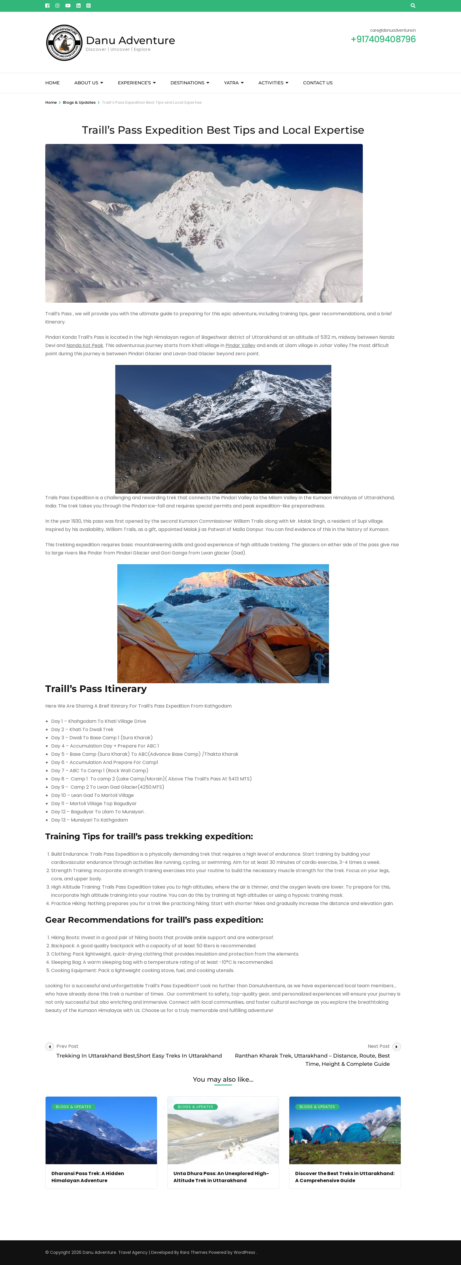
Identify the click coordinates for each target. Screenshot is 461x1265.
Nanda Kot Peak (84, 345)
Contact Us (318, 83)
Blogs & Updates (73, 1106)
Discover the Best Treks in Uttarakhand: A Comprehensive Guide (345, 1177)
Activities (270, 83)
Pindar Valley (240, 345)
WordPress (244, 1252)
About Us (86, 83)
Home (52, 83)
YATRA (231, 83)
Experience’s (134, 83)
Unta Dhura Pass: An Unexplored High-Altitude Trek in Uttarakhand (221, 1177)
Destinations (187, 83)
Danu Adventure (130, 40)
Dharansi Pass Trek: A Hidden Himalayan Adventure (87, 1177)
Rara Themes (194, 1252)
